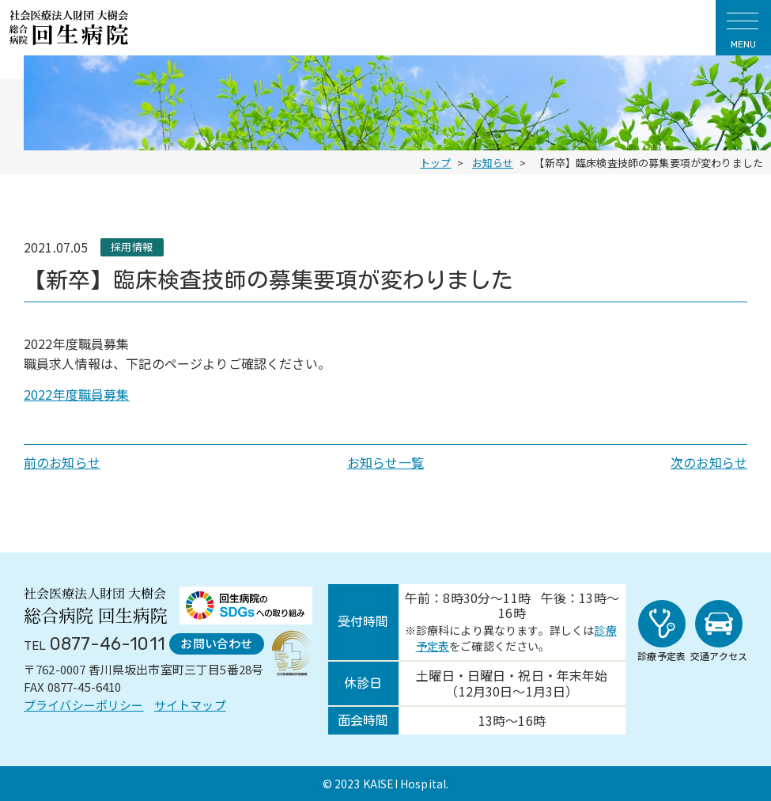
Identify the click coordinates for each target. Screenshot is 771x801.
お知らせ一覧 (385, 462)
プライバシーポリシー (84, 705)
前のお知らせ (62, 462)
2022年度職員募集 (77, 394)
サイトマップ (190, 705)
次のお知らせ (709, 462)
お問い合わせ (216, 643)
